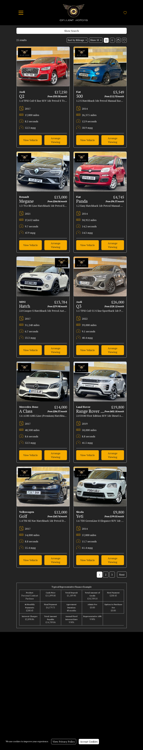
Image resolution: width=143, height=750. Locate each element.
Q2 (21, 96)
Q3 (78, 306)
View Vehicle (30, 140)
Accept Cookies (89, 741)
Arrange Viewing (55, 140)
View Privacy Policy (64, 741)
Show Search (71, 31)
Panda (82, 201)
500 (79, 96)
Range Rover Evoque (95, 411)
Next (122, 574)
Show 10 (95, 40)
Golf (23, 516)
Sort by (76, 40)
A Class (25, 411)
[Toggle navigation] (20, 13)
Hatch (24, 306)
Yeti (79, 516)
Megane (26, 201)
